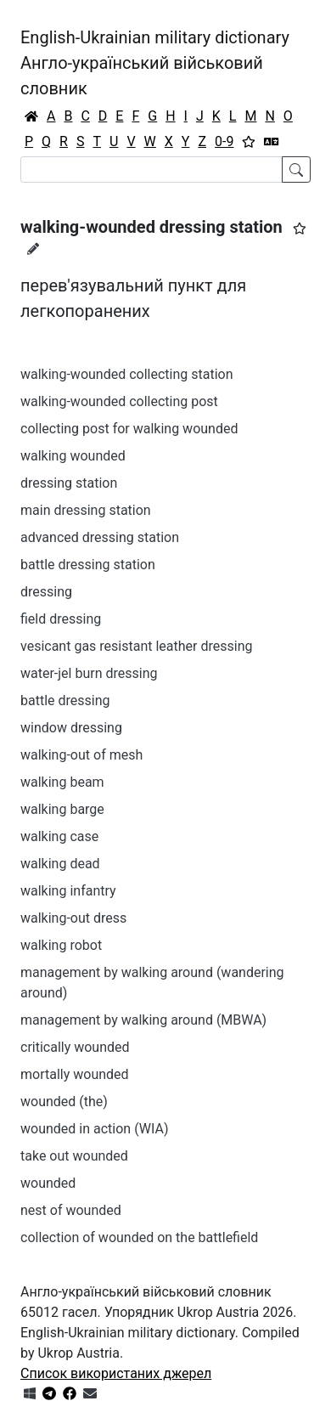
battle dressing (65, 700)
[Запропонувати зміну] (33, 249)
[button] (299, 228)
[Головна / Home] (31, 116)
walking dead (60, 864)
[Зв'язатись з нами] (90, 1394)
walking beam (62, 782)
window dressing (71, 728)
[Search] (151, 169)
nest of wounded (70, 1210)
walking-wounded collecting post (119, 401)
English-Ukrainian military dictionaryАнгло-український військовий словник (154, 63)
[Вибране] (249, 142)
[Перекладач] (271, 142)
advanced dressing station (99, 537)
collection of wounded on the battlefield (139, 1237)
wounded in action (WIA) (94, 1129)
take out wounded (74, 1156)
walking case (59, 836)
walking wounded (73, 456)
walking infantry (68, 891)
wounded (48, 1183)
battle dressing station (87, 564)
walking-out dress (73, 918)
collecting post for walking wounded (129, 429)
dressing (46, 592)
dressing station (68, 483)
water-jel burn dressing (89, 673)
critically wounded (75, 1047)
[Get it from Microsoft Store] (30, 1394)
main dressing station (85, 510)
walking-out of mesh (81, 755)
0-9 (224, 141)
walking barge (62, 809)
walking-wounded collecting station (126, 374)
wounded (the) (64, 1101)
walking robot (61, 945)
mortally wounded (74, 1074)
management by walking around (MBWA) (143, 1020)
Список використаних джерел (115, 1373)
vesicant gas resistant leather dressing (136, 646)
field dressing (60, 619)
